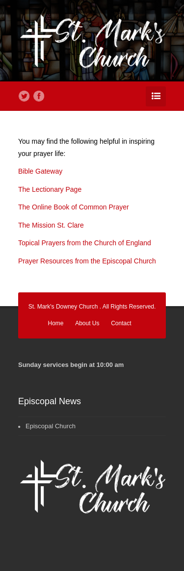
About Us (87, 323)
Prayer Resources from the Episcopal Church (87, 261)
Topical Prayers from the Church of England (84, 243)
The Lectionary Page (49, 189)
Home (56, 323)
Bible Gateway (40, 171)
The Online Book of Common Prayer (73, 207)
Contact (121, 323)
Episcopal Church (51, 426)
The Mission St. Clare (51, 225)
